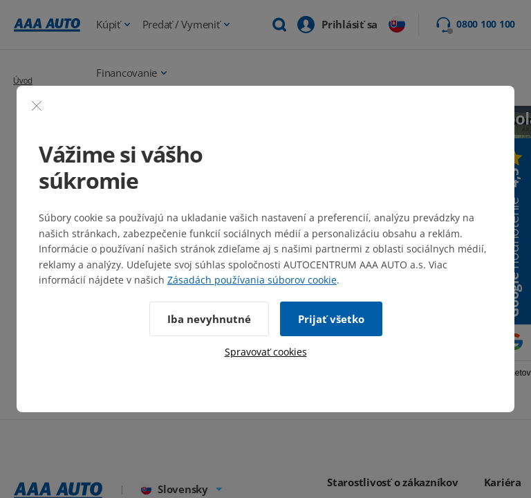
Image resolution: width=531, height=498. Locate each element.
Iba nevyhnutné (209, 319)
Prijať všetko (331, 319)
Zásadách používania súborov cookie (252, 279)
